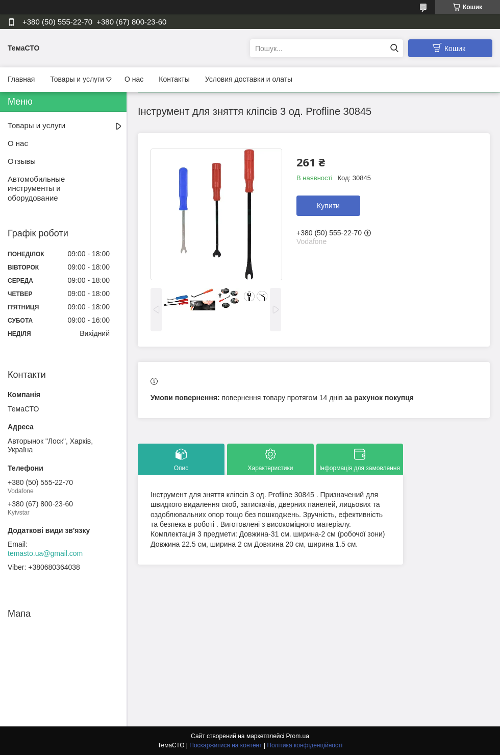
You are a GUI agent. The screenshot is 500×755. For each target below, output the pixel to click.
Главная (21, 79)
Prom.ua (297, 736)
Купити (328, 206)
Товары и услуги (77, 79)
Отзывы (22, 161)
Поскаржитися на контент (225, 745)
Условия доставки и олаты (248, 79)
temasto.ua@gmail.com (45, 553)
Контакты (174, 79)
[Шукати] (394, 48)
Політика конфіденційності (304, 745)
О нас (133, 79)
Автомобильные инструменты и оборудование (36, 189)
